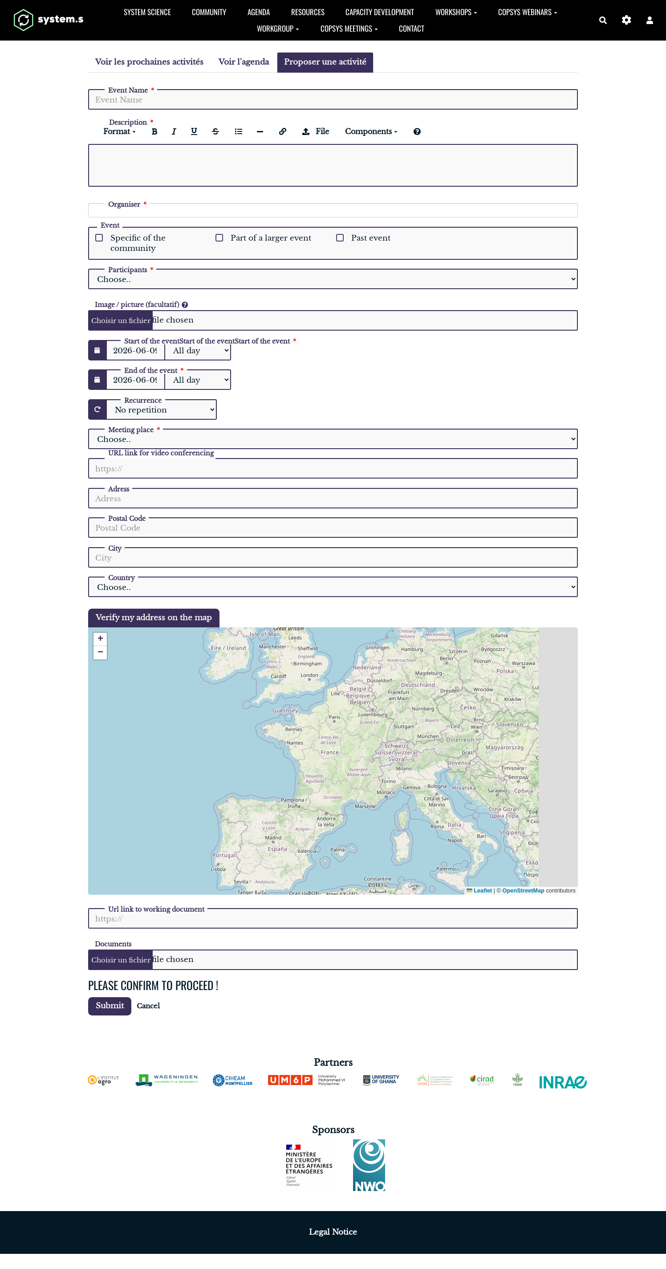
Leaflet (479, 890)
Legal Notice (333, 1232)
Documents (113, 943)
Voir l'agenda (244, 62)
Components (371, 131)
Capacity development (379, 11)
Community (209, 11)
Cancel (148, 1006)
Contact (411, 28)
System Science (147, 11)
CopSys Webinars (527, 11)
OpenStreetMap (523, 890)
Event (110, 225)
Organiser (128, 204)
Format (119, 131)
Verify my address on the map (154, 617)
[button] (649, 20)
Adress (118, 489)
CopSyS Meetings (349, 28)
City (115, 548)
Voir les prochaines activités (149, 62)
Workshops (456, 11)
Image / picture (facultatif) (141, 304)
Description (132, 122)
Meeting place (135, 430)
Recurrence (143, 400)
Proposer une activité (325, 62)
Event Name (132, 90)
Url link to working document (156, 909)
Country (121, 578)
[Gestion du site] (626, 20)
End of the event (154, 371)
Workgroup (278, 28)
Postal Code (127, 519)
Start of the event (211, 341)
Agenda (259, 11)
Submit (110, 1006)
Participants (131, 270)
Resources (308, 11)
